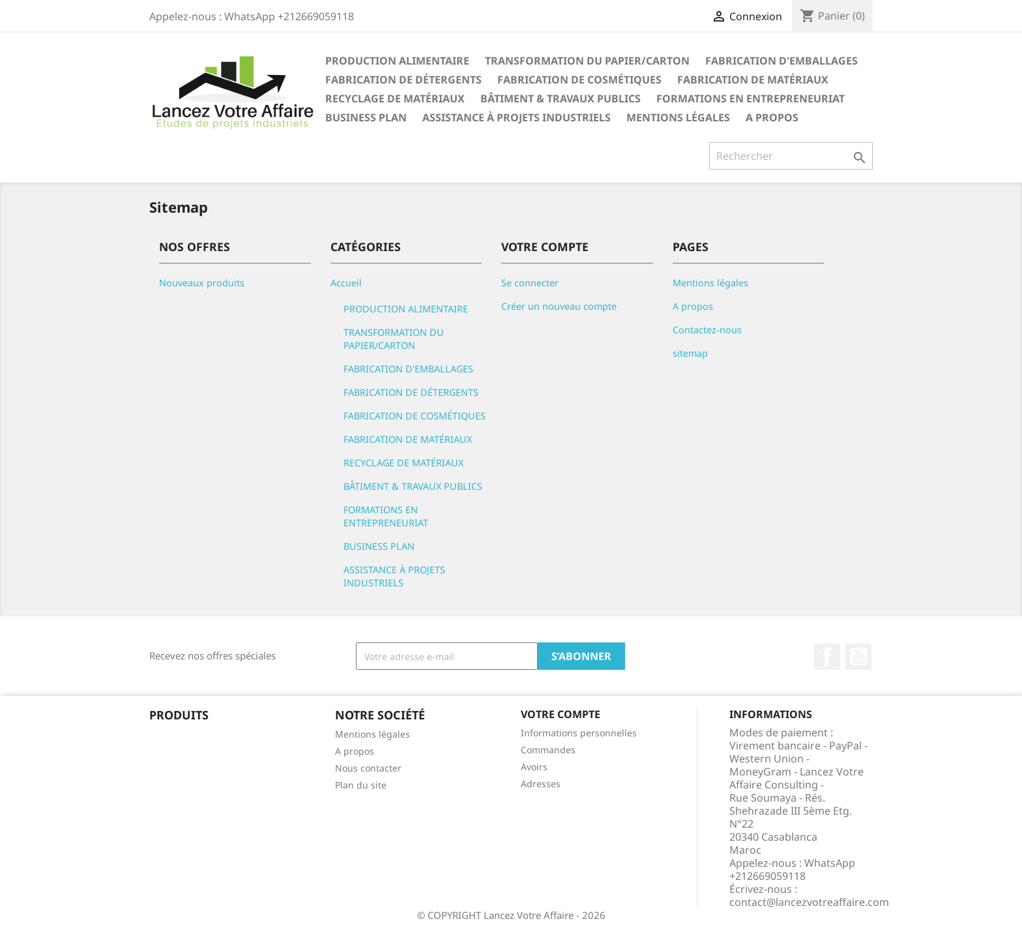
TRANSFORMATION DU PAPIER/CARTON (587, 60)
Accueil (346, 283)
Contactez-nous (707, 329)
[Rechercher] (791, 156)
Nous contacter (368, 768)
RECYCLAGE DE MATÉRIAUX (395, 98)
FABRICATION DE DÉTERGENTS (403, 79)
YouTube (858, 657)
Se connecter (530, 283)
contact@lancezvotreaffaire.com (809, 902)
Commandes (548, 750)
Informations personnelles (579, 733)
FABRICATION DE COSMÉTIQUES (579, 79)
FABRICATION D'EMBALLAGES (781, 60)
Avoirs (534, 766)
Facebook (827, 657)
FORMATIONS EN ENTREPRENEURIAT (750, 98)
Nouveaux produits (201, 283)
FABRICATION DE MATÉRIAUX (752, 79)
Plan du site (361, 785)
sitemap (690, 353)
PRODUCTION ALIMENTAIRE (397, 60)
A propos (772, 117)
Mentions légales (678, 117)
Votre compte (560, 714)
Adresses (541, 783)
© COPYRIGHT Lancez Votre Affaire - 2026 (511, 915)
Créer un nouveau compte (559, 306)
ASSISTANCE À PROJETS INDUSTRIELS (516, 117)
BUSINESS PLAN (366, 117)
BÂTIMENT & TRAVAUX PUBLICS (560, 98)
